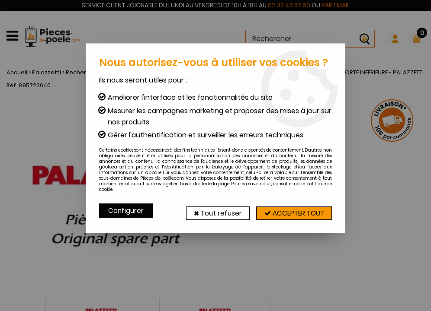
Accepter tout (291, 211)
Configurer (126, 211)
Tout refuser (210, 211)
